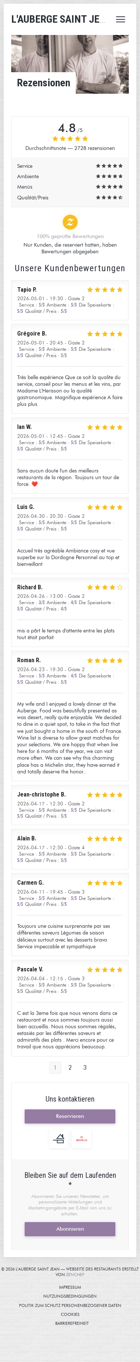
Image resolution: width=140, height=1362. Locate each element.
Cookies (99, 1314)
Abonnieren (70, 1229)
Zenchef (75, 1274)
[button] (120, 19)
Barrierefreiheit (97, 1323)
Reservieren (70, 1116)
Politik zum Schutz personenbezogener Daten (78, 1305)
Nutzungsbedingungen (89, 1296)
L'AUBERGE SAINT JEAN (61, 19)
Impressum (97, 1287)
